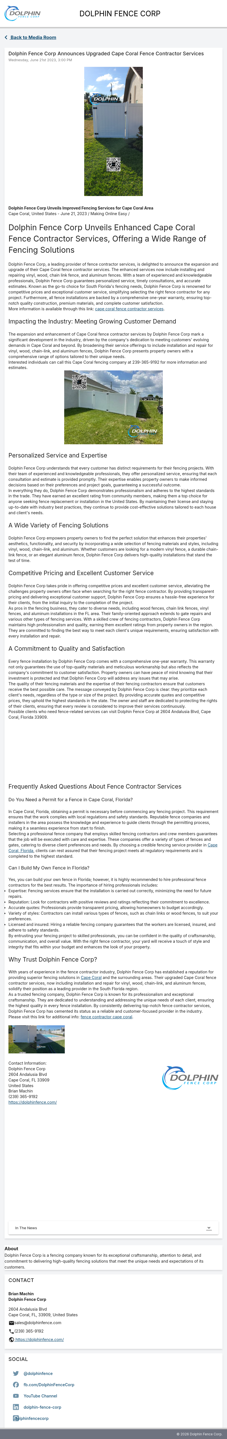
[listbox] (113, 1395)
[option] (113, 1373)
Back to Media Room (30, 37)
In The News (113, 1228)
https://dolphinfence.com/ (32, 1102)
